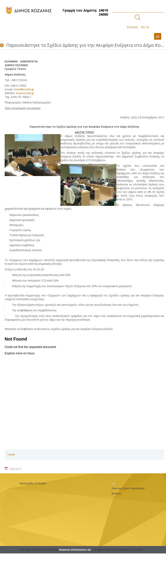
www (25, 93)
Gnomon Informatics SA (75, 549)
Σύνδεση (132, 27)
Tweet (11, 454)
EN (142, 27)
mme (23, 89)
